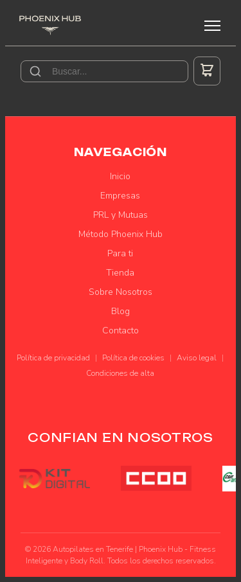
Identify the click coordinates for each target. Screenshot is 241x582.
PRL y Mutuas (120, 215)
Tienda (120, 273)
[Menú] (212, 25)
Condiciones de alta (120, 373)
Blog (120, 311)
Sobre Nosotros (120, 292)
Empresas (120, 196)
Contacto (120, 330)
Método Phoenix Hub (120, 234)
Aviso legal (197, 358)
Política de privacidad (53, 358)
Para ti (120, 253)
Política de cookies (133, 358)
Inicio (120, 176)
